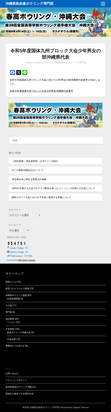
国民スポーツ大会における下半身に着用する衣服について (41, 197)
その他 (9, 305)
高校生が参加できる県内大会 (19, 393)
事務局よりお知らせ (15, 346)
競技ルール (11, 282)
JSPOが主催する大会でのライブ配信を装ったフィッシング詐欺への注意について (53, 188)
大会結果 (11, 339)
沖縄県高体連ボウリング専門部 (29, 4)
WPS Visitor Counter (26, 260)
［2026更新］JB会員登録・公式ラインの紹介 (35, 161)
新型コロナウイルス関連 (17, 288)
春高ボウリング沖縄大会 (19, 332)
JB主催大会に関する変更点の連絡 (29, 179)
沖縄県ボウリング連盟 (16, 295)
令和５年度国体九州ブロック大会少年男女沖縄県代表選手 (41, 90)
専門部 (9, 312)
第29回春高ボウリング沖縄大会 (21, 387)
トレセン (11, 322)
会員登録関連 (13, 298)
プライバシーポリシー (16, 380)
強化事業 (10, 319)
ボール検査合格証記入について (28, 170)
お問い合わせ (12, 373)
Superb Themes (81, 407)
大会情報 (10, 329)
